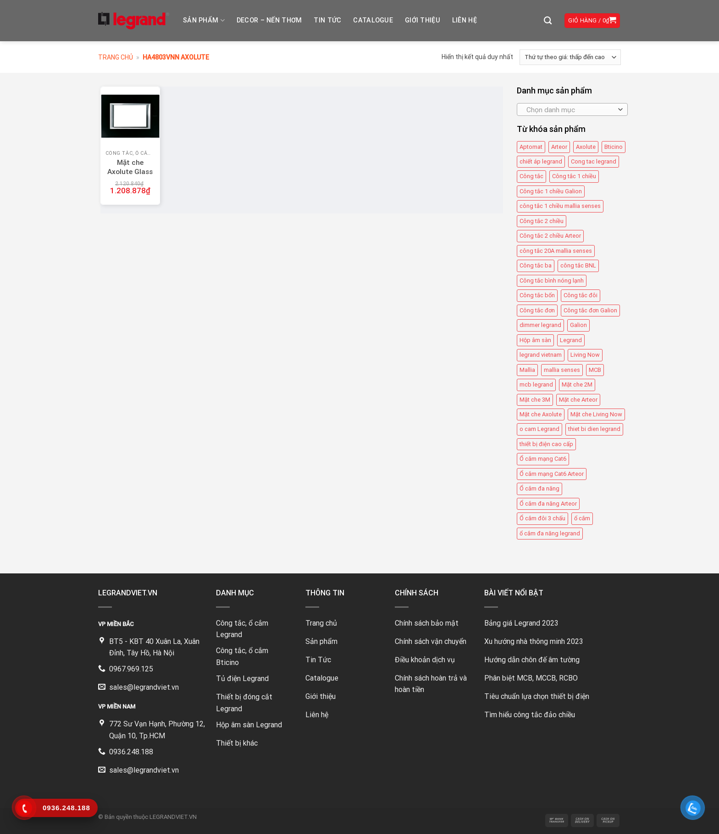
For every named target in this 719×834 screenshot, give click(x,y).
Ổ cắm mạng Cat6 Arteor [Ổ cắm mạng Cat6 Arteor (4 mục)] (552, 473)
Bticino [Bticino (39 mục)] (613, 146)
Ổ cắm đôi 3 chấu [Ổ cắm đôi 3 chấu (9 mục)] (542, 518)
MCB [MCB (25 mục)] (595, 369)
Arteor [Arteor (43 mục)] (559, 146)
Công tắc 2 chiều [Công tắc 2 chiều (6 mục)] (542, 221)
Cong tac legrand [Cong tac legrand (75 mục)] (593, 161)
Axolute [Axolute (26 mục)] (586, 146)
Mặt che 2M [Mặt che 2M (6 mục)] (577, 384)
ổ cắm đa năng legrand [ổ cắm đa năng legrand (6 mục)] (550, 533)
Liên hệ (464, 20)
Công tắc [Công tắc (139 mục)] (531, 176)
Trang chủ (115, 57)
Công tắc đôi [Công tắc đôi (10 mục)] (580, 295)
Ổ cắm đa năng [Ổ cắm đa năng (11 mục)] (539, 488)
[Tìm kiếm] (548, 20)
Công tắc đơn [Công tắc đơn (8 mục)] (537, 310)
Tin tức (327, 20)
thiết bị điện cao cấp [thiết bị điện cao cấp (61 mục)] (546, 444)
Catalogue (373, 20)
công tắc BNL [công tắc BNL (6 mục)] (578, 265)
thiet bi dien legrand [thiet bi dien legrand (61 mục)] (594, 428)
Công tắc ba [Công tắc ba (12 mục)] (536, 265)
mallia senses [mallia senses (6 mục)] (562, 369)
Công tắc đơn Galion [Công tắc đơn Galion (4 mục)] (590, 310)
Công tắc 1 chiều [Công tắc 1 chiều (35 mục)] (574, 176)
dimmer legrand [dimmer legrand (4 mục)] (540, 325)
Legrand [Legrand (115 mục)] (571, 340)
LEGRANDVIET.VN (173, 816)
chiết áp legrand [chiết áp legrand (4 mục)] (541, 161)
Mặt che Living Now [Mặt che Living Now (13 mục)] (596, 414)
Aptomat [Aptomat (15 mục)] (531, 146)
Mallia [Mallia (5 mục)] (527, 369)
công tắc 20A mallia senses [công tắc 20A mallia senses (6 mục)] (556, 250)
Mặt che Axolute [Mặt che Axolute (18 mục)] (541, 414)
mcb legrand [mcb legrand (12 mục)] (536, 384)
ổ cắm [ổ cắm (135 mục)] (582, 518)
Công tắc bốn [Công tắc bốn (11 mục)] (537, 295)
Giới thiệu (422, 20)
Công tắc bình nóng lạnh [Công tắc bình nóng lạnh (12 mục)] (552, 280)
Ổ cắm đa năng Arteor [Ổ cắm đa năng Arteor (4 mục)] (548, 503)
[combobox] (572, 109)
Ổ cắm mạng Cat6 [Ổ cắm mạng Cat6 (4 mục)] (543, 458)
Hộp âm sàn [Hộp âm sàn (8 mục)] (535, 340)
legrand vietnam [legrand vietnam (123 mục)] (541, 354)
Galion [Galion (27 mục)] (578, 325)
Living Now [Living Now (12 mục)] (585, 354)
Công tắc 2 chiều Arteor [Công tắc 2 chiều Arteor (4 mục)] (550, 235)
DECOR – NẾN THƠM (269, 20)
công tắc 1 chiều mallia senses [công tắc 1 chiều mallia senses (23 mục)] (560, 205)
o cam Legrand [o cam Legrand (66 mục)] (539, 428)
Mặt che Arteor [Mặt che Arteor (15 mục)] (578, 399)
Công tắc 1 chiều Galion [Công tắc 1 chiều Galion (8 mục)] (551, 191)
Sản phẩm (204, 20)
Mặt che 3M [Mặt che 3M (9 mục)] (535, 399)
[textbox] (569, 110)
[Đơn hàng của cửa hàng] (570, 57)
